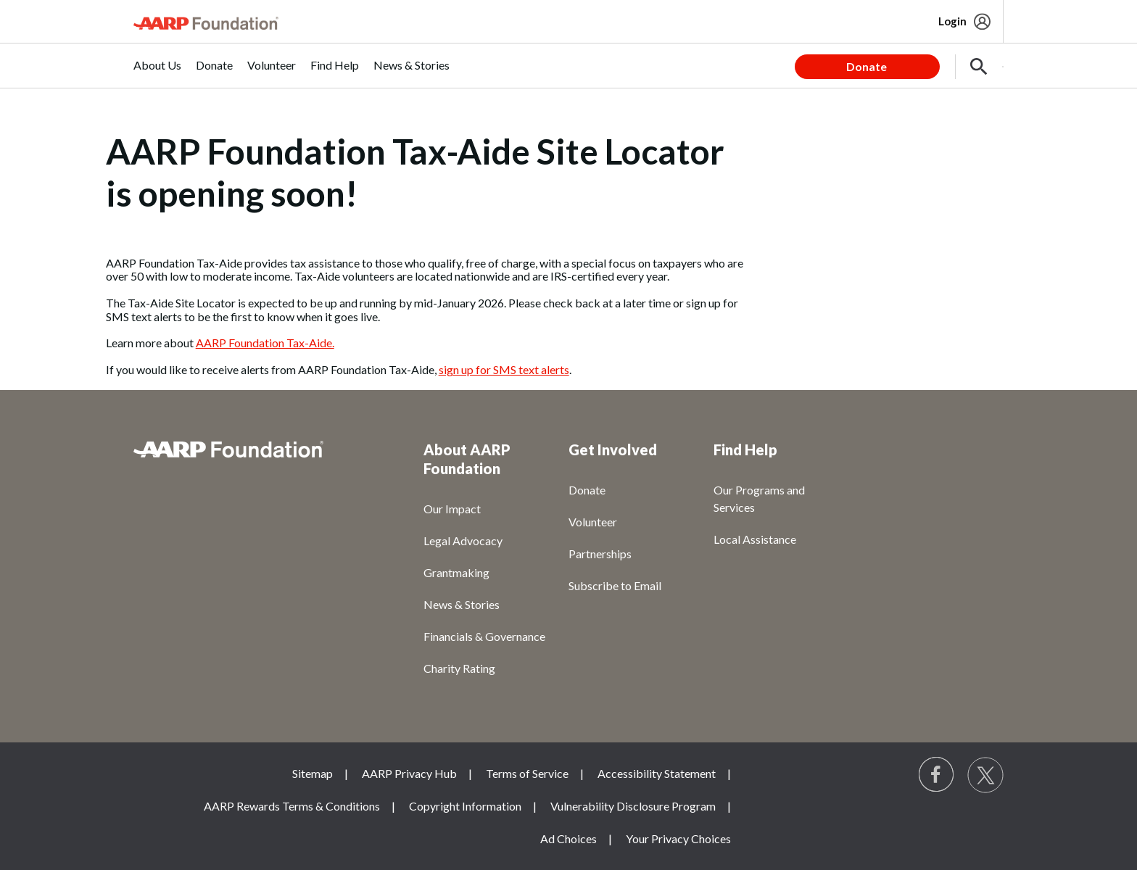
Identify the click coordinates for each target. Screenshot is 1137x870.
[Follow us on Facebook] (937, 775)
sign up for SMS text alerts (504, 369)
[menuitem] (157, 73)
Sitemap (312, 773)
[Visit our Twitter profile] (985, 775)
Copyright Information (465, 806)
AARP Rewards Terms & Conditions (292, 806)
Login (952, 21)
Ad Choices (568, 838)
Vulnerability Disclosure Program (633, 806)
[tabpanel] (899, 65)
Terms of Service (527, 773)
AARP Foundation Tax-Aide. (265, 342)
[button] (979, 67)
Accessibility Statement (657, 773)
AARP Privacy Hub (409, 773)
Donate (866, 66)
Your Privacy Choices (678, 838)
